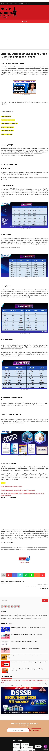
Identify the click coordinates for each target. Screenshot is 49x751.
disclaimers (21, 3)
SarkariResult (27, 613)
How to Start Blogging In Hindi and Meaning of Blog (24, 636)
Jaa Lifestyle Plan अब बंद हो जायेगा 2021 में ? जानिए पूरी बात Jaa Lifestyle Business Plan (28, 622)
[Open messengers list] (45, 746)
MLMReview (35, 610)
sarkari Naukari (19, 613)
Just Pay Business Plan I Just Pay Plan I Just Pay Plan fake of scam (24, 55)
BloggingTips (4, 610)
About (2, 3)
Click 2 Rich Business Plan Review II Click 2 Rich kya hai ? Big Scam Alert (29, 656)
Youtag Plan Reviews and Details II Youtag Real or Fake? (25, 642)
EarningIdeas (22, 610)
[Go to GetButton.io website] (45, 749)
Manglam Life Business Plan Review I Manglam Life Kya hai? (26, 649)
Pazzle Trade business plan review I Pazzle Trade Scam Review (12, 582)
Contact (7, 3)
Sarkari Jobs (11, 613)
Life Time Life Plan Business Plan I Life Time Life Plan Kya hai (36, 582)
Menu (24, 21)
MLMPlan (29, 610)
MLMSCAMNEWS (43, 610)
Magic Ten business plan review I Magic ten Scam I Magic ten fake (18, 490)
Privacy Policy (13, 3)
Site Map (28, 3)
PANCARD (3, 613)
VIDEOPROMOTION (36, 613)
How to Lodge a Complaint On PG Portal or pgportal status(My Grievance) (27, 664)
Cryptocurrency (13, 610)
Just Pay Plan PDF (24, 562)
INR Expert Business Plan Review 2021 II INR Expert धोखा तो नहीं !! (26, 629)
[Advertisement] (24, 34)
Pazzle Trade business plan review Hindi (11, 486)
